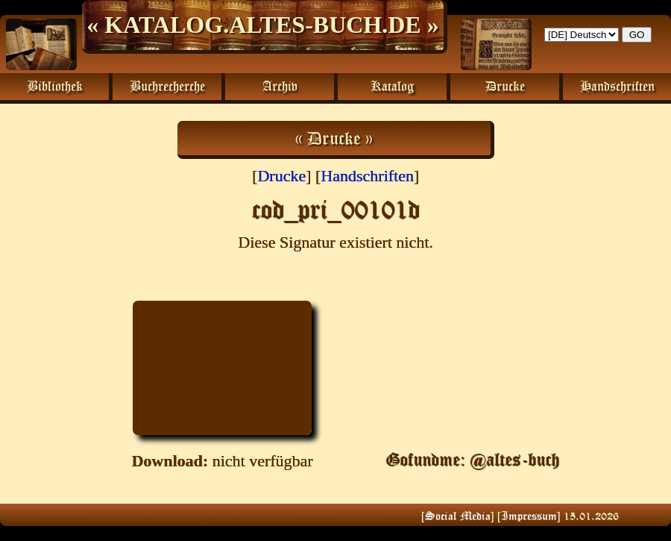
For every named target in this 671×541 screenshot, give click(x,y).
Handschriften (367, 175)
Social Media (458, 515)
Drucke (281, 175)
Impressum (529, 515)
